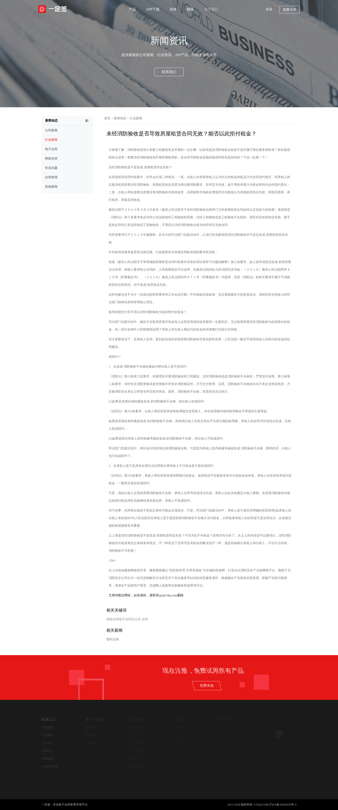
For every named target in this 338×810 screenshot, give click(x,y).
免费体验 (275, 685)
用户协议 (180, 735)
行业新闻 (136, 118)
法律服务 (135, 766)
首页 (107, 118)
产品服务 (47, 735)
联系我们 (169, 72)
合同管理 (135, 735)
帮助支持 (180, 727)
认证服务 (135, 750)
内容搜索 (47, 727)
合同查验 (135, 743)
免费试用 (289, 9)
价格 (173, 9)
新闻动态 (120, 118)
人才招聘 (91, 743)
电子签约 (135, 727)
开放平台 (135, 758)
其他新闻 (224, 743)
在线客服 (180, 743)
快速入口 (49, 719)
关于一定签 (95, 719)
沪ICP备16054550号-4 (282, 804)
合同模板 (47, 758)
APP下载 (153, 9)
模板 (190, 9)
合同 (145, 619)
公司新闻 (224, 735)
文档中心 (47, 750)
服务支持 (181, 719)
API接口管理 (50, 766)
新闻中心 (224, 727)
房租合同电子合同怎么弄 (123, 619)
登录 (269, 9)
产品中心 (137, 719)
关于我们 (211, 9)
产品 (132, 9)
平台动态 (47, 743)
